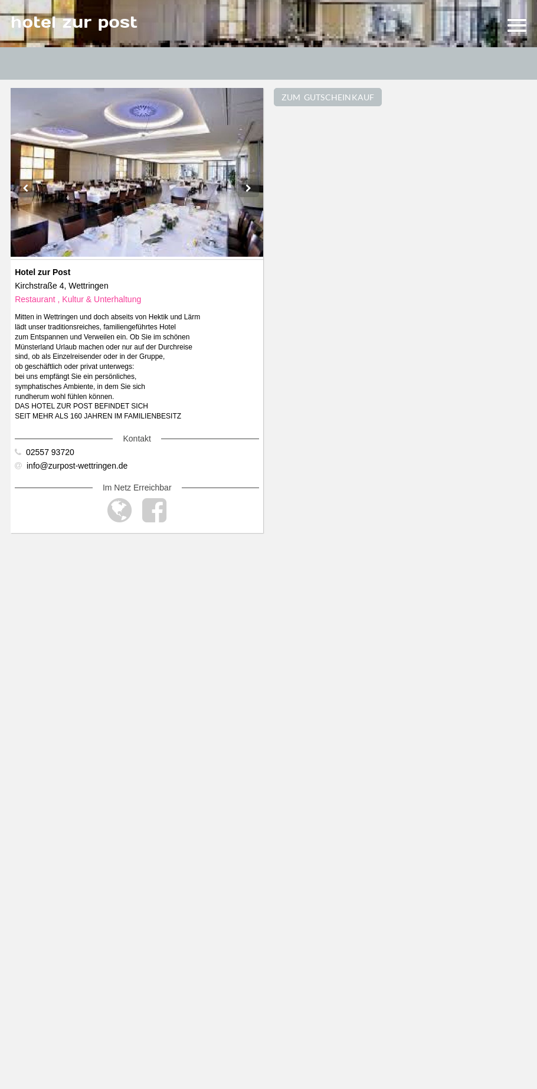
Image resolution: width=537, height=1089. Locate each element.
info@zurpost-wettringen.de (71, 465)
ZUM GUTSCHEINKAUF (328, 97)
